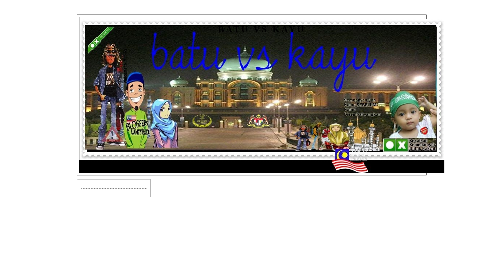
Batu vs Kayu (262, 29)
